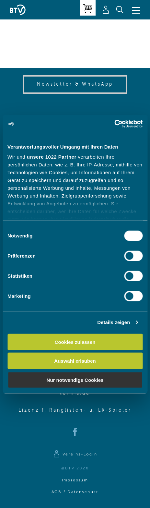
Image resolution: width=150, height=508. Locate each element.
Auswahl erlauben (75, 361)
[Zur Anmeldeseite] (75, 455)
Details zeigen (113, 322)
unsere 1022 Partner (51, 157)
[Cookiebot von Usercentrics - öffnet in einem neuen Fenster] (114, 124)
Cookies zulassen (75, 342)
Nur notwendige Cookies (75, 379)
